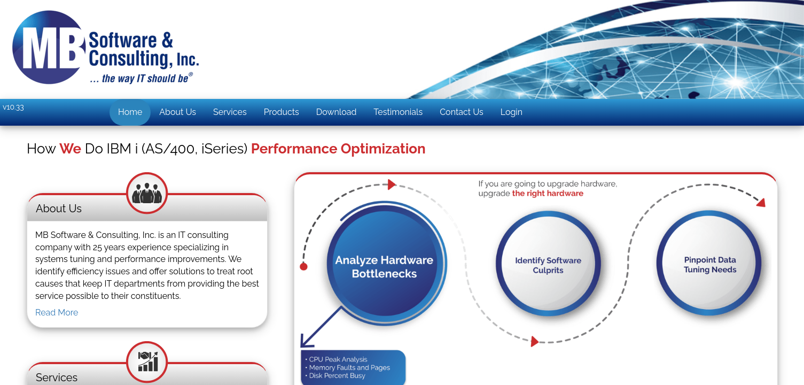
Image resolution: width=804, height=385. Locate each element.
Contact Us (461, 112)
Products (281, 112)
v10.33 (13, 107)
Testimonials (398, 112)
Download (336, 112)
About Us (177, 112)
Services (230, 112)
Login (511, 112)
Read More (57, 312)
